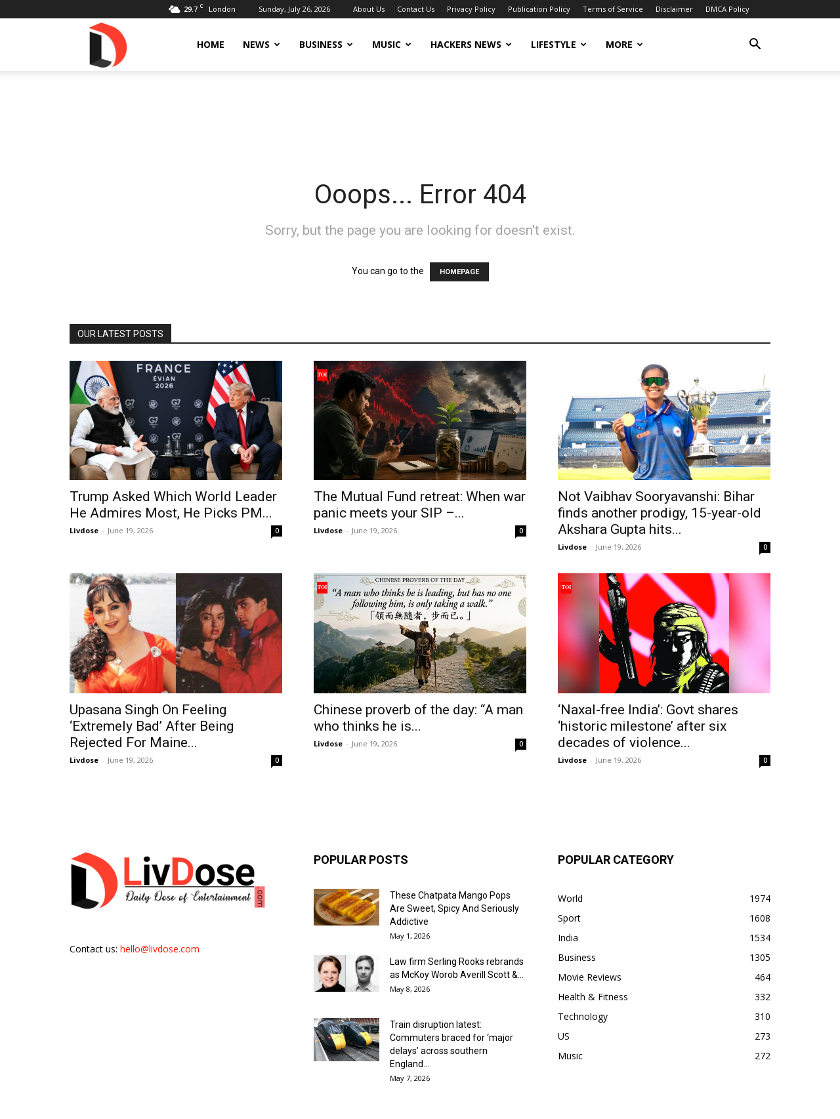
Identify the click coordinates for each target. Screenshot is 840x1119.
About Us (369, 9)
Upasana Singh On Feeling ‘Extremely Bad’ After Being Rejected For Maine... (152, 726)
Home (210, 44)
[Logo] (107, 44)
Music (391, 44)
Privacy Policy (471, 9)
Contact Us (415, 9)
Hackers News (471, 44)
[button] (754, 45)
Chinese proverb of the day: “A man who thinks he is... (418, 718)
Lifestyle (559, 44)
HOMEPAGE (459, 272)
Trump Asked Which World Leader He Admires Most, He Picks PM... (173, 505)
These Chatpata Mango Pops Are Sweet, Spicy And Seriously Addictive (454, 908)
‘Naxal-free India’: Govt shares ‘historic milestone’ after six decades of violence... (648, 726)
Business (326, 44)
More (624, 44)
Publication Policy (539, 9)
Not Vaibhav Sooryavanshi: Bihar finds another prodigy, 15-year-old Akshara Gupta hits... (659, 513)
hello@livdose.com (160, 949)
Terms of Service (613, 9)
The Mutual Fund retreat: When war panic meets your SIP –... (420, 505)
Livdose (84, 530)
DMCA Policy (727, 9)
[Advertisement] (420, 116)
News (261, 44)
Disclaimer (674, 9)
